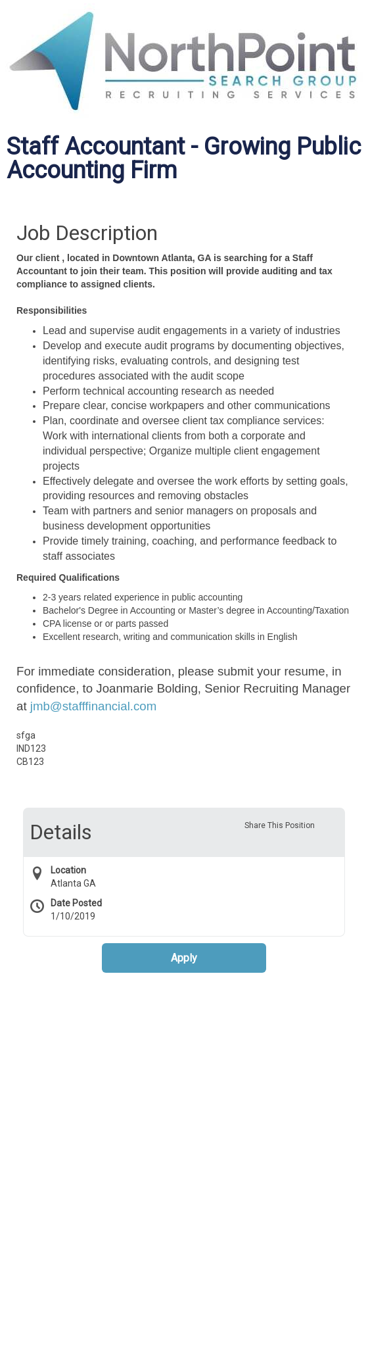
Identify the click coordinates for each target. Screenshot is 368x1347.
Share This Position (279, 825)
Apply (184, 958)
